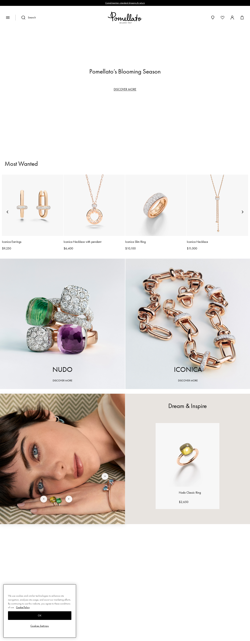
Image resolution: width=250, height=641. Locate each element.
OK (39, 615)
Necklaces (161, 126)
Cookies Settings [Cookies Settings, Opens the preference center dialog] (39, 625)
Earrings (132, 126)
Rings (82, 126)
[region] (125, 43)
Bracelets (106, 126)
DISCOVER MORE (125, 89)
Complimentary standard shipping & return (125, 3)
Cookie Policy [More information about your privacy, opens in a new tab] (23, 607)
